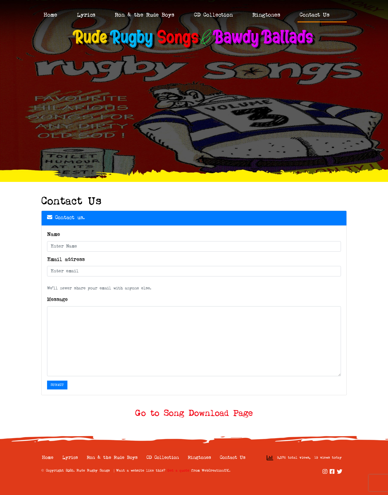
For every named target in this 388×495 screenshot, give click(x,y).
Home (50, 15)
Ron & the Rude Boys (144, 15)
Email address (66, 259)
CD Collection (213, 15)
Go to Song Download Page (194, 413)
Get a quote (178, 470)
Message (57, 299)
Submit (57, 385)
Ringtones (266, 15)
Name (53, 234)
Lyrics (86, 15)
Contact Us (314, 15)
